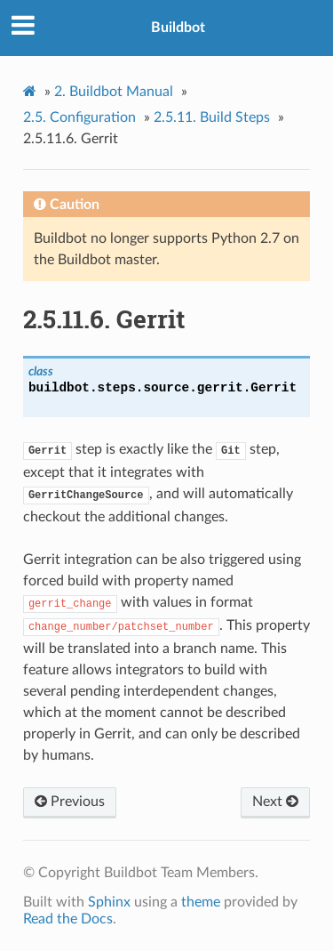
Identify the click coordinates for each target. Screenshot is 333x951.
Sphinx (109, 902)
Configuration (79, 117)
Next (275, 801)
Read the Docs (68, 919)
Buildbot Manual (113, 92)
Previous (70, 801)
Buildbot (178, 27)
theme (200, 902)
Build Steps (212, 117)
